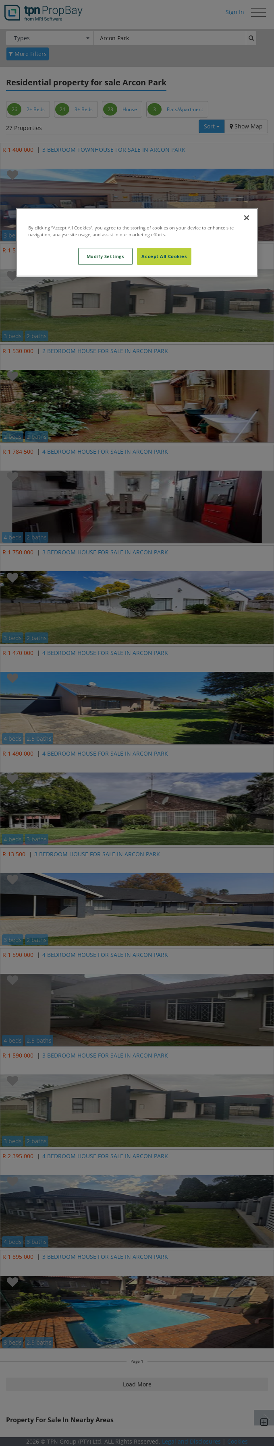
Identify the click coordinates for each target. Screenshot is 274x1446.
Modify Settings (105, 256)
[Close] (246, 218)
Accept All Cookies (164, 256)
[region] (137, 242)
